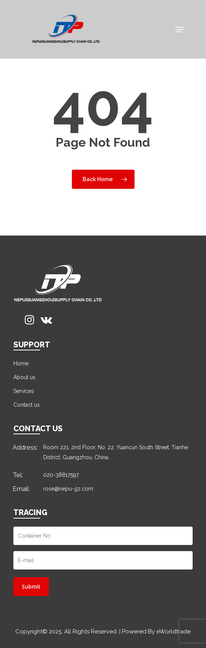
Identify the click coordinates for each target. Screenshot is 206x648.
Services (23, 391)
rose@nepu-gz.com (68, 489)
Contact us (26, 405)
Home (21, 363)
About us (24, 377)
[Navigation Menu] (179, 29)
